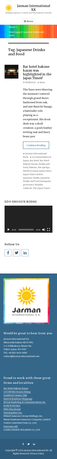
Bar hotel (34, 160)
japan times (45, 171)
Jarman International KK (33, 7)
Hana (42, 82)
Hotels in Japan (30, 171)
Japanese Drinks (31, 178)
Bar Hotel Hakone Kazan (15, 388)
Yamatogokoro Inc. (12, 412)
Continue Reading (36, 145)
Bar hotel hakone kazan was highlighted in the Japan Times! (37, 72)
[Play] (8, 229)
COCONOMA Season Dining (17, 392)
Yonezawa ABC (10, 426)
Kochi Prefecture (11, 405)
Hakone (33, 167)
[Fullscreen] (48, 229)
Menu (30, 21)
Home (13, 27)
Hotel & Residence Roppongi (17, 399)
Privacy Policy (37, 453)
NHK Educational (12, 409)
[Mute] (43, 229)
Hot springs (44, 167)
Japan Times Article (33, 174)
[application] (28, 219)
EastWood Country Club (15, 395)
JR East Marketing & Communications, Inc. (24, 402)
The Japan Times (41, 188)
